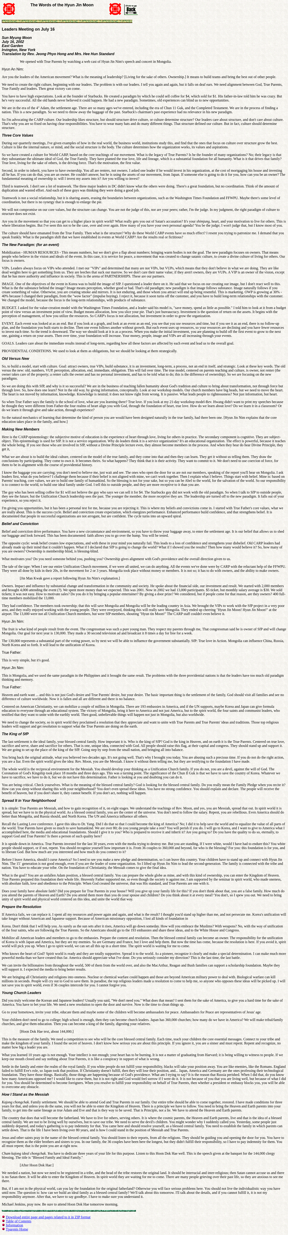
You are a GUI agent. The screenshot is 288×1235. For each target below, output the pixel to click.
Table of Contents (19, 1221)
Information (14, 1225)
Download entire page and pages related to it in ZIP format (48, 1217)
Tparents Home (17, 1229)
